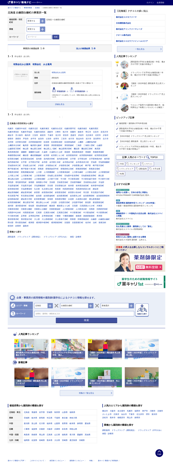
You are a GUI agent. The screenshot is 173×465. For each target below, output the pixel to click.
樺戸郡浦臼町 (13, 169)
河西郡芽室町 (102, 209)
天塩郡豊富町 (26, 189)
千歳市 (50, 135)
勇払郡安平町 (28, 202)
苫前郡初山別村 (90, 182)
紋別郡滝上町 (75, 196)
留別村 (10, 226)
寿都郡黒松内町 (14, 155)
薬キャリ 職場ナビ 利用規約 (109, 461)
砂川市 (71, 139)
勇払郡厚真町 (94, 199)
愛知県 (87, 423)
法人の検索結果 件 (86, 48)
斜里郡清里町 (60, 192)
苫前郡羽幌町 (75, 182)
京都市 (160, 411)
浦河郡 (10, 206)
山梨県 (57, 423)
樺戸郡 (88, 165)
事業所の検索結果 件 (34, 48)
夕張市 (105, 135)
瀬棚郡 (24, 152)
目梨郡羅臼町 (77, 222)
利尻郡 (58, 189)
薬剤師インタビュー (78, 461)
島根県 (34, 435)
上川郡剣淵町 (39, 179)
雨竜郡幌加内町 (27, 172)
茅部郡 (46, 145)
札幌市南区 (82, 128)
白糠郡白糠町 (104, 219)
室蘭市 (73, 132)
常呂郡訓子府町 (97, 192)
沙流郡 (54, 202)
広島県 (49, 435)
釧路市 (80, 132)
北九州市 (140, 414)
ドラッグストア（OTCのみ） (56, 237)
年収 (122, 164)
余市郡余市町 (68, 162)
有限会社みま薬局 (59, 72)
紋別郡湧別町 (62, 196)
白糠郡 (94, 219)
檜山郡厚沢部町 (65, 149)
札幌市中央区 (21, 128)
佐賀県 (34, 440)
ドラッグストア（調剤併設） (29, 237)
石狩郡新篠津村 (35, 142)
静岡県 (80, 423)
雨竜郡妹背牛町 (52, 169)
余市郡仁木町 (55, 162)
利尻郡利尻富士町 (83, 189)
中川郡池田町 (89, 212)
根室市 (43, 135)
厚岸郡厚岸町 (13, 219)
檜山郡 (25, 149)
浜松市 (105, 417)
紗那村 (18, 226)
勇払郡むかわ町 (42, 202)
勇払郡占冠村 (13, 179)
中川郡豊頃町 (102, 212)
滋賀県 (34, 429)
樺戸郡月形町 (98, 165)
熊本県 (49, 440)
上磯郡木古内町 (14, 145)
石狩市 (98, 135)
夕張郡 (41, 165)
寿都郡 (88, 152)
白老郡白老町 (81, 199)
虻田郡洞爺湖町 (14, 202)
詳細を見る (59, 104)
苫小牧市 (19, 135)
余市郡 (44, 162)
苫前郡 (52, 182)
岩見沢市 (104, 132)
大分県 (57, 440)
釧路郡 (78, 216)
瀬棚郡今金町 (34, 152)
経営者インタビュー (58, 461)
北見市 (96, 132)
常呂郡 (86, 192)
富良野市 (97, 139)
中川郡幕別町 (75, 212)
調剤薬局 (11, 237)
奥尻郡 (97, 149)
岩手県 (42, 412)
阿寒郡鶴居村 (83, 219)
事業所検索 (28, 8)
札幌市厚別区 (13, 132)
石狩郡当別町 (21, 142)
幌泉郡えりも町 (63, 206)
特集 (92, 461)
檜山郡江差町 (36, 149)
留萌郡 (31, 182)
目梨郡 (67, 222)
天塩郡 (101, 182)
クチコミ (149, 164)
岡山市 (130, 417)
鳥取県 (27, 435)
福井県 (49, 423)
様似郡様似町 (41, 206)
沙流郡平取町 (77, 202)
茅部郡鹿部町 (56, 145)
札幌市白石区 (56, 128)
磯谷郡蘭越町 (36, 155)
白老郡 (71, 199)
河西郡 (92, 209)
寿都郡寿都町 (98, 152)
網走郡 (95, 189)
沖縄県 (82, 440)
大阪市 (112, 411)
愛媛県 (80, 435)
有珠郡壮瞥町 (60, 199)
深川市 (88, 139)
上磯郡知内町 (91, 142)
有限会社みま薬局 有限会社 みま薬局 (32, 64)
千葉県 (57, 418)
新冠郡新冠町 (98, 202)
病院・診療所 (75, 237)
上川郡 (39, 172)
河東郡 (99, 206)
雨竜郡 (41, 169)
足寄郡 (24, 216)
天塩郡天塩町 (26, 186)
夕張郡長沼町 (64, 165)
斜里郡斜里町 (47, 192)
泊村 (95, 222)
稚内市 (27, 135)
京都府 (42, 429)
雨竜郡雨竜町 (81, 169)
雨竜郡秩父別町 (67, 169)
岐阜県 (72, 423)
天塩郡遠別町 (13, 186)
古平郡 (24, 162)
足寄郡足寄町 (34, 216)
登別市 (65, 135)
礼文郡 (37, 189)
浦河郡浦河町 (21, 206)
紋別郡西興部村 (103, 196)
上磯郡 (80, 142)
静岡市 (137, 417)
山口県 (57, 435)
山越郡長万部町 (14, 149)
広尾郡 (39, 212)
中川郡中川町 (104, 179)
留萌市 (10, 139)
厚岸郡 (99, 216)
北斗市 (105, 139)
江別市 (35, 135)
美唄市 (18, 139)
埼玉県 (49, 418)
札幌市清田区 (39, 132)
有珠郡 (50, 199)
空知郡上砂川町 (29, 165)
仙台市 (124, 414)
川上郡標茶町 (47, 219)
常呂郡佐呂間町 (27, 196)
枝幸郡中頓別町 (97, 186)
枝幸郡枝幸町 (13, 189)
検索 (56, 37)
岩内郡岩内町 (62, 159)
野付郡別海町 (21, 222)
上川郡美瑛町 (39, 176)
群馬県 (42, 418)
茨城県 (27, 418)
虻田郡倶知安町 (27, 159)
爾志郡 (76, 149)
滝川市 (58, 135)
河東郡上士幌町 (40, 209)
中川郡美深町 (73, 179)
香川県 (72, 435)
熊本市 (112, 417)
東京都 (65, 418)
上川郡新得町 (68, 209)
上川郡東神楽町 (63, 172)
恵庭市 (73, 135)
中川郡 (63, 179)
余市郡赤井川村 (82, 162)
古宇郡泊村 (82, 159)
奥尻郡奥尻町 (13, 152)
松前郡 (46, 142)
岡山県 (42, 435)
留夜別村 (102, 222)
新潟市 (154, 414)
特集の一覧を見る (86, 393)
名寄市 (56, 139)
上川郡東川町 (26, 176)
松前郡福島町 (70, 142)
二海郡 (78, 145)
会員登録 (160, 2)
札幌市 (10, 128)
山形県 (65, 412)
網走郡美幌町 (13, 192)
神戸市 (145, 411)
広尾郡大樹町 (49, 212)
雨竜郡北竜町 (94, 169)
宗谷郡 (50, 186)
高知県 (87, 435)
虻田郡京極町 (13, 159)
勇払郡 (101, 176)
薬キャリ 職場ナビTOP (17, 461)
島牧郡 (67, 152)
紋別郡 (39, 196)
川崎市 (152, 411)
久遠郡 (44, 152)
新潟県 (27, 423)
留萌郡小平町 (41, 182)
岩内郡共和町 (49, 159)
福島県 (72, 412)
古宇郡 (73, 159)
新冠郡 (88, 202)
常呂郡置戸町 (13, 196)
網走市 (10, 135)
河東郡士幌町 (26, 209)
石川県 (42, 423)
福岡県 (27, 440)
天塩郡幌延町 (39, 186)
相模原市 (121, 417)
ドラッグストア (126, 169)
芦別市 (26, 139)
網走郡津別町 (26, 192)
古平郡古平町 (34, 162)
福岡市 (137, 411)
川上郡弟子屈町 (61, 219)
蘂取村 (26, 226)
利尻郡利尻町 (68, 189)
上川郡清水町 (81, 209)
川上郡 (37, 219)
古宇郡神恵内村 (95, 159)
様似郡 (31, 206)
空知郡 (94, 162)
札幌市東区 (44, 128)
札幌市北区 (33, 128)
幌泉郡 (52, 206)
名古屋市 (121, 411)
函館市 (50, 132)
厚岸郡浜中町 (26, 219)
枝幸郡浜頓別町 (82, 186)
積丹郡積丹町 (13, 162)
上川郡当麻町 (77, 172)
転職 (122, 174)
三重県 (27, 429)
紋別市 (41, 139)
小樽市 (58, 132)
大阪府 (49, 429)
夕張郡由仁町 (51, 165)
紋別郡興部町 (89, 196)
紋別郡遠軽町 (49, 196)
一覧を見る (140, 49)
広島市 (116, 414)
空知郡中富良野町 (71, 176)
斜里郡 (37, 192)
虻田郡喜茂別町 (101, 155)
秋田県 (57, 412)
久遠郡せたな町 (55, 152)
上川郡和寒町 (26, 179)
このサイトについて (38, 461)
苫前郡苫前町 (62, 182)
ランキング (134, 164)
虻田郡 (46, 155)
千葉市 (131, 414)
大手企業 (156, 169)
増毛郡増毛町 (21, 182)
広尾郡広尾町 (62, 212)
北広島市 (89, 135)
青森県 (34, 412)
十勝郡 (58, 216)
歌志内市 (80, 139)
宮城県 (49, 412)
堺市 (148, 414)
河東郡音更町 (13, 209)
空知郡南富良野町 (88, 176)
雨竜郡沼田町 (13, 172)
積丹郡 (107, 159)
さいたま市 (107, 414)
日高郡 (75, 206)
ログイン (151, 2)
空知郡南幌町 (104, 162)
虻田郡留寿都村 (86, 155)
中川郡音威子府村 (88, 179)
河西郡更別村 (28, 212)
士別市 (48, 139)
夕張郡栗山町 (77, 165)
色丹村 (88, 222)
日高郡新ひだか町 (87, 206)
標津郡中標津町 (42, 222)
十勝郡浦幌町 (68, 216)
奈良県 (65, 429)
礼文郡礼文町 (47, 189)
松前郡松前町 (56, 142)
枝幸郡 (71, 186)
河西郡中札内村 (14, 212)
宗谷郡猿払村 (60, 186)
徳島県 (65, 435)
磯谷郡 (25, 155)
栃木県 (34, 418)
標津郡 (31, 222)
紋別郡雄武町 (13, 199)
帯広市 (88, 132)
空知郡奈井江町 (14, 165)
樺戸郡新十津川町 (28, 169)
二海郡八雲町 (89, 145)
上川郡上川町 (13, 176)
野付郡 (10, 222)
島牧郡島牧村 (77, 152)
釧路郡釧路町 (89, 216)
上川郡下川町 (53, 179)
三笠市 (64, 139)
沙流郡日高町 (64, 202)
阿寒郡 (73, 219)
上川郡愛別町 (104, 172)
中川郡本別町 (13, 216)
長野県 (65, 423)
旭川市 (65, 132)
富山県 (34, 423)
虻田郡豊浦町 (39, 199)
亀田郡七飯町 (36, 145)
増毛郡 (10, 182)
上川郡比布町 (90, 172)
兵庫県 (57, 429)
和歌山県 (73, 429)
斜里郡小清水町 (74, 192)
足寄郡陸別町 (47, 216)
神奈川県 (73, 418)
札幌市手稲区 (26, 132)
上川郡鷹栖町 (49, 172)
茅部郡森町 (69, 145)
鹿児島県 (73, 440)
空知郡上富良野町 (54, 176)
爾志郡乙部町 (87, 149)
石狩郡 (10, 142)
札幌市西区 (93, 128)
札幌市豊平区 (70, 128)
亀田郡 (25, 145)
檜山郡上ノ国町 (50, 149)
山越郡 (99, 145)
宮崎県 (65, 440)
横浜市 (105, 411)
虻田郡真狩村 (72, 155)
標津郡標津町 (56, 222)
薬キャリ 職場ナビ (14, 8)
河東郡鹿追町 (54, 209)
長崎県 (42, 440)
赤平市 (33, 139)
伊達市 (81, 135)
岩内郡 (39, 159)
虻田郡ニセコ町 (57, 155)
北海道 (37, 8)
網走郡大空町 (26, 199)
